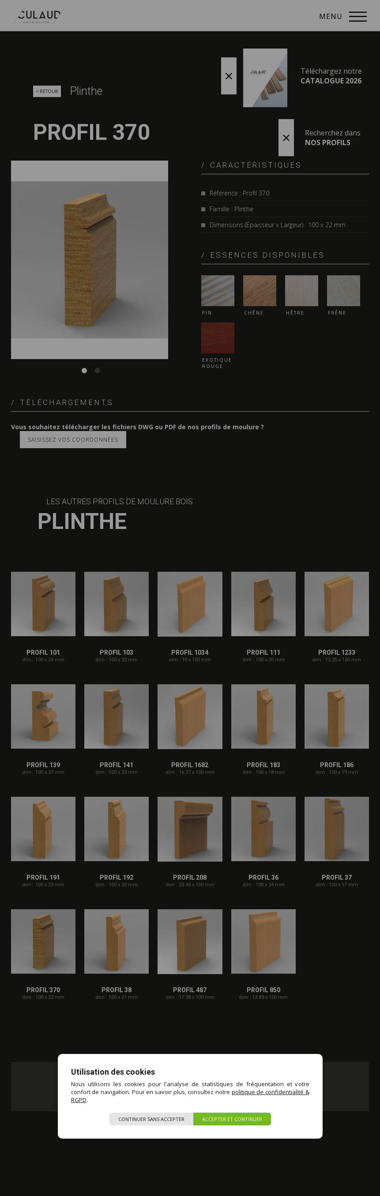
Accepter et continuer (232, 1119)
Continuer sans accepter (151, 1119)
